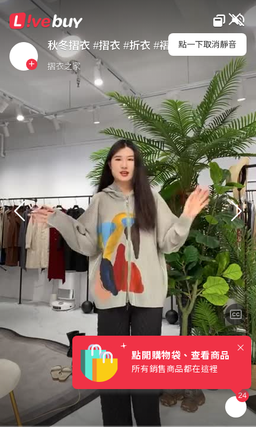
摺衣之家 (64, 66)
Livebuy (46, 20)
